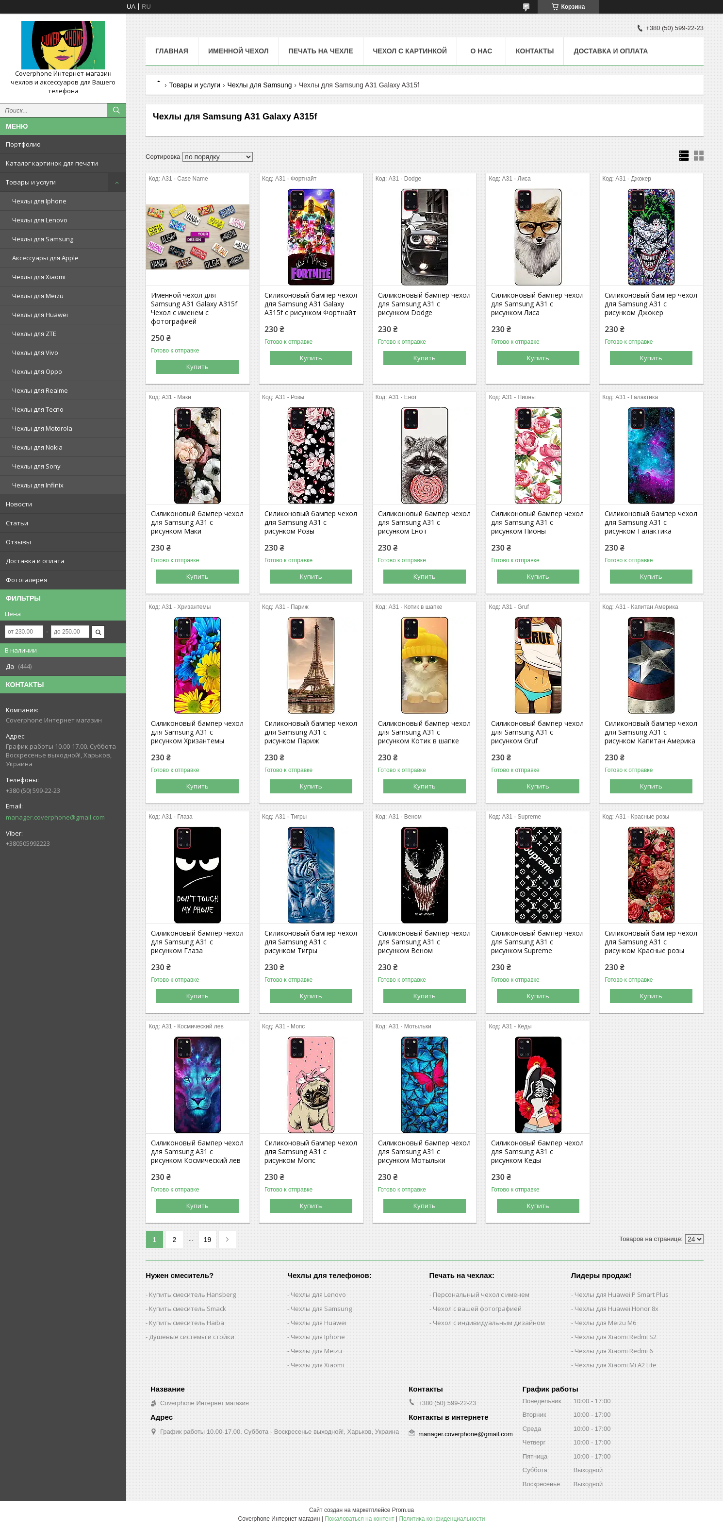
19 (208, 1239)
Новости (19, 504)
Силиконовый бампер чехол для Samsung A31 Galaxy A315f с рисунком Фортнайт (310, 304)
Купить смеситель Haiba (186, 1322)
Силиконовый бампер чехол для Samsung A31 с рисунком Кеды (537, 1152)
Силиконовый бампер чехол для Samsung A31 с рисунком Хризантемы (197, 732)
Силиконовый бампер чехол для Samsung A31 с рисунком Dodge (424, 304)
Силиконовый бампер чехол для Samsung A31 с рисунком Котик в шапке (424, 732)
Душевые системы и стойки (191, 1336)
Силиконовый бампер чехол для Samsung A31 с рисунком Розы (310, 522)
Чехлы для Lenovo (39, 220)
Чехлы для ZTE (34, 333)
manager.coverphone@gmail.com (55, 817)
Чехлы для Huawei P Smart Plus (622, 1294)
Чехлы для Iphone (39, 201)
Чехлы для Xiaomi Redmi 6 (614, 1350)
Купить (197, 366)
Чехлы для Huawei (40, 314)
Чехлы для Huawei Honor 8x (616, 1308)
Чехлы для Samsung (42, 239)
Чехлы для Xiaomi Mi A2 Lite (616, 1364)
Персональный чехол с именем (481, 1294)
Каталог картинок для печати (52, 163)
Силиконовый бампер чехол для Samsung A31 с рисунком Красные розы (651, 942)
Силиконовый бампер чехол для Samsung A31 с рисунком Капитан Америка (651, 732)
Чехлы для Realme (40, 390)
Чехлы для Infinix (38, 485)
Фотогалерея (26, 579)
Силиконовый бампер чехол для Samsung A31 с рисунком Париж (310, 732)
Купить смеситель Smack (187, 1308)
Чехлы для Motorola (42, 428)
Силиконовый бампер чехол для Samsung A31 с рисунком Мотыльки (424, 1152)
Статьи (17, 523)
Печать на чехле (321, 51)
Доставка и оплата (35, 560)
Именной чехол (238, 51)
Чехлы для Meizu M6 (605, 1322)
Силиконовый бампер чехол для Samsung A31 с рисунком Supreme (537, 942)
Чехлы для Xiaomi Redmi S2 (616, 1336)
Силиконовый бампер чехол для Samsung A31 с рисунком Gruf (537, 732)
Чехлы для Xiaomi (39, 276)
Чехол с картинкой (410, 51)
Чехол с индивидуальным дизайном (489, 1322)
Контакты (535, 51)
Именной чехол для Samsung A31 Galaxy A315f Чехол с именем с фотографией (194, 308)
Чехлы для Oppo (37, 371)
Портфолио (23, 144)
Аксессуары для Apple (45, 257)
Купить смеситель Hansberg (192, 1294)
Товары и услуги (31, 182)
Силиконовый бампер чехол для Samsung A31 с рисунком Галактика (651, 522)
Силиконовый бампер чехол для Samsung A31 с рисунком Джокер (651, 304)
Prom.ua (403, 1510)
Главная (171, 51)
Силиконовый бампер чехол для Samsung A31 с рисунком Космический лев (197, 1152)
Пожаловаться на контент (359, 1518)
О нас (482, 51)
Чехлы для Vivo (35, 352)
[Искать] (116, 110)
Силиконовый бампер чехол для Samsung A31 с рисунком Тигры (310, 942)
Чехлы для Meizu (38, 295)
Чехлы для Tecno (38, 409)
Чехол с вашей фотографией (477, 1308)
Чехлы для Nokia (37, 447)
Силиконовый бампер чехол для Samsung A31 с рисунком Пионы (537, 522)
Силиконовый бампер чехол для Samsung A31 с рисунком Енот (424, 522)
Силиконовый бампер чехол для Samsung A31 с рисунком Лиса (537, 304)
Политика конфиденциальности (442, 1518)
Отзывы (18, 541)
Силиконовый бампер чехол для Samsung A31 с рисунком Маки (197, 522)
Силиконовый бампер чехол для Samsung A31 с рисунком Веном (424, 942)
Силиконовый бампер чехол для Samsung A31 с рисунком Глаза (197, 942)
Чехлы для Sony (36, 466)
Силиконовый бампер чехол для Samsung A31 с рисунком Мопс (310, 1152)
